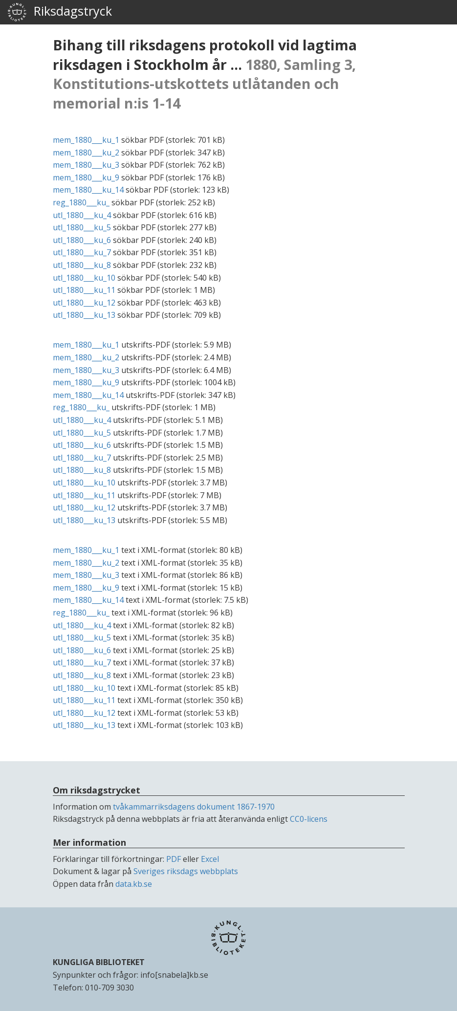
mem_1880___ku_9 (86, 177)
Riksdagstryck (59, 12)
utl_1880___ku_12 (84, 302)
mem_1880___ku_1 (86, 139)
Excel (210, 859)
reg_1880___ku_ (81, 202)
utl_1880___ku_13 (84, 314)
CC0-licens (308, 818)
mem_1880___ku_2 (86, 152)
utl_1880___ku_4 (82, 215)
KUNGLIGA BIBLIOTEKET (99, 962)
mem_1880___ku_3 (86, 164)
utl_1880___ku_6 (82, 240)
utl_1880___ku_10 (84, 277)
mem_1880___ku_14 (88, 189)
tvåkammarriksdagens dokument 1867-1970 (194, 806)
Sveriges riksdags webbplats (185, 871)
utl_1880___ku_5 (82, 227)
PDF (173, 859)
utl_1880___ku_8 (82, 265)
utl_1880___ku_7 (82, 252)
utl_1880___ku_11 (84, 290)
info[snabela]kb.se (174, 974)
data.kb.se (133, 884)
